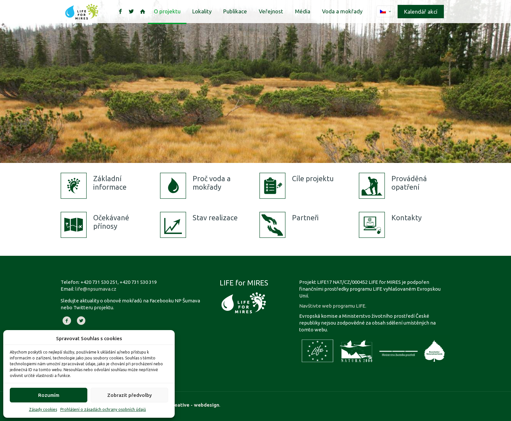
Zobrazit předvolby (129, 395)
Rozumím (48, 395)
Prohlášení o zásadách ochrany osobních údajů (103, 409)
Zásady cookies (43, 409)
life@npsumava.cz (95, 289)
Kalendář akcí (420, 11)
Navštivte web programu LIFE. (332, 306)
